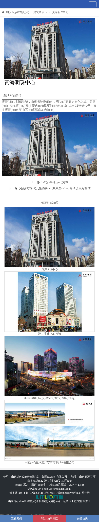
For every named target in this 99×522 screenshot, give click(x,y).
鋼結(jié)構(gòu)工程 (53, 501)
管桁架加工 (84, 501)
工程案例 (16, 518)
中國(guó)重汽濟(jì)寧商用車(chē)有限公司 (49, 462)
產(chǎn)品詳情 (12, 95)
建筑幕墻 (38, 12)
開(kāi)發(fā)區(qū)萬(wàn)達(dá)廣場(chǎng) (49, 398)
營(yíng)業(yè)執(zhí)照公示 (73, 492)
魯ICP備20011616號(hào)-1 (41, 492)
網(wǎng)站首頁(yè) (15, 12)
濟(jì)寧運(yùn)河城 (55, 182)
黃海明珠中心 (60, 12)
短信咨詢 (82, 518)
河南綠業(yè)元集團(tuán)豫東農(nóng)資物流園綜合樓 (55, 188)
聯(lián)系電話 (49, 518)
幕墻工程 (71, 501)
